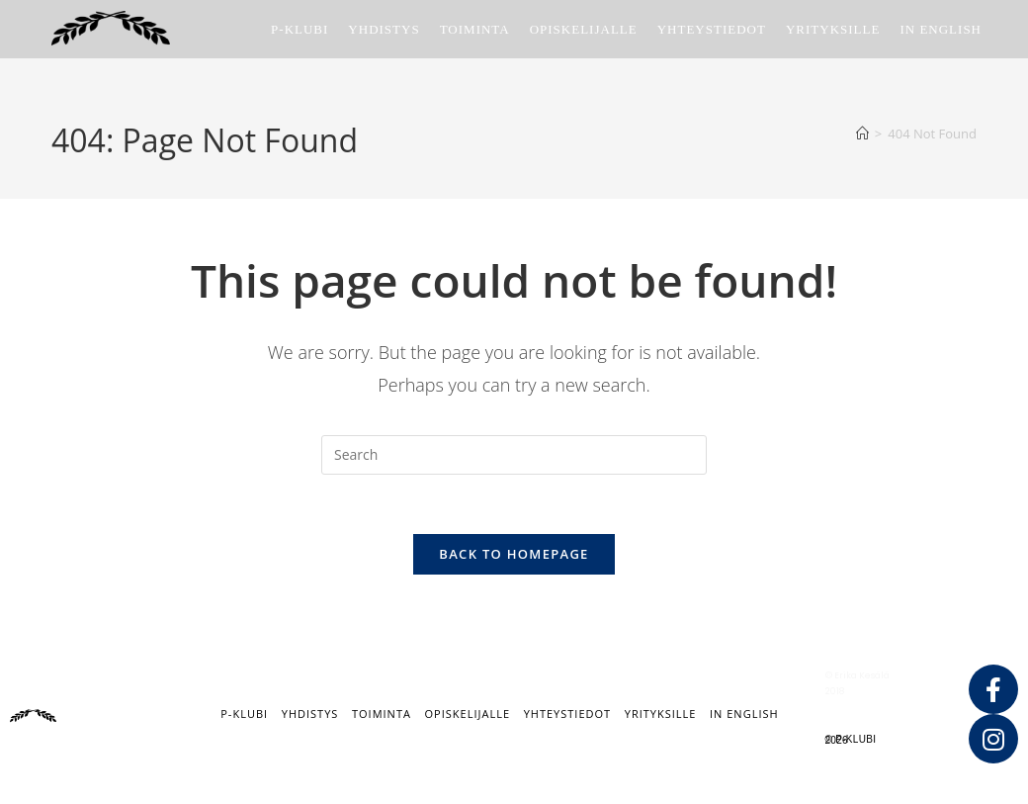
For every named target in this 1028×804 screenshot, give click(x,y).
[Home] (862, 133)
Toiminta (381, 714)
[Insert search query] (514, 455)
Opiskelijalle (467, 714)
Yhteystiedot (567, 714)
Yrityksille (661, 714)
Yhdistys (310, 714)
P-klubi (244, 714)
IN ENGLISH (744, 714)
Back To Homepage (513, 555)
